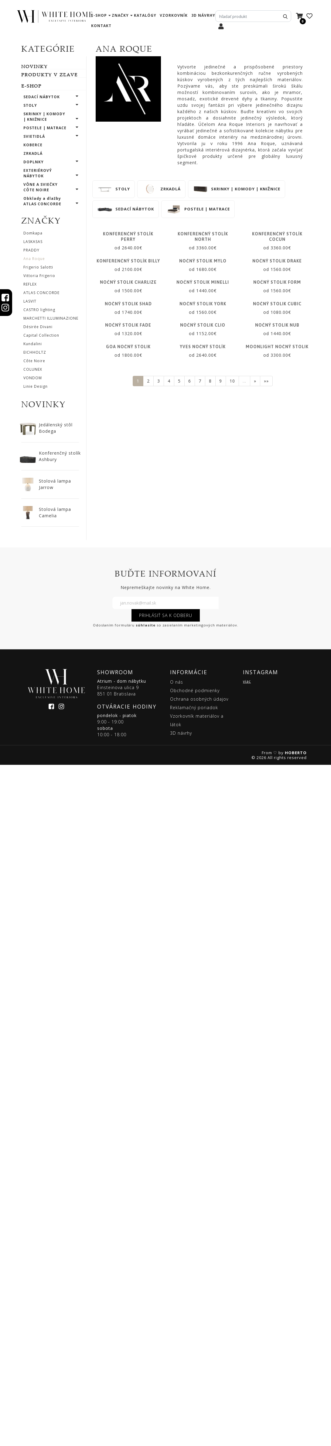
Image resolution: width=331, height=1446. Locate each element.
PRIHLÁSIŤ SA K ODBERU (165, 1296)
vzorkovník (174, 15)
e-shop (99, 15)
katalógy (145, 15)
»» (266, 1201)
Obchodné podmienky (195, 1371)
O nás (176, 1363)
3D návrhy (203, 15)
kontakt (101, 25)
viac (247, 1362)
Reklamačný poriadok (194, 1388)
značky (120, 15)
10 (232, 1201)
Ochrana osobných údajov (199, 1380)
